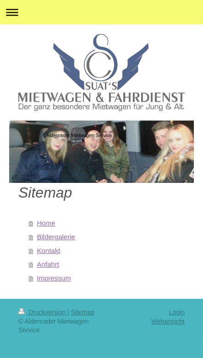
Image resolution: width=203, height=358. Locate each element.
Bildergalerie (56, 237)
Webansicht (168, 321)
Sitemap (82, 312)
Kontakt (48, 250)
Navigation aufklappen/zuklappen (101, 12)
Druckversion (42, 312)
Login (177, 312)
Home (46, 223)
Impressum (54, 278)
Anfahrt (48, 264)
